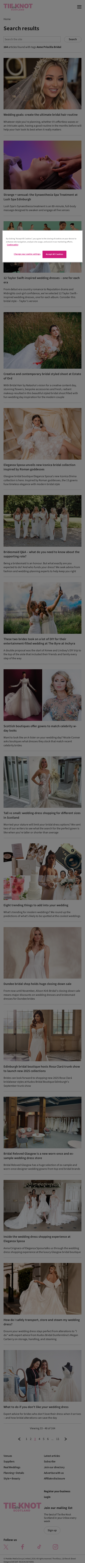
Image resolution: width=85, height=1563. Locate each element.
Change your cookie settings (27, 254)
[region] (42, 246)
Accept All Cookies (54, 254)
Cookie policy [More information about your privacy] (12, 244)
